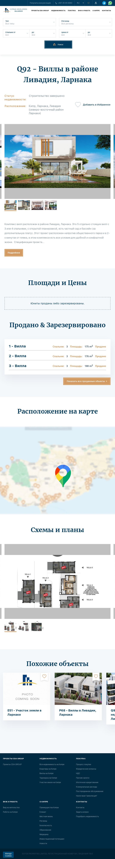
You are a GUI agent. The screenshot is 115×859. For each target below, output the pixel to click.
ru (78, 3)
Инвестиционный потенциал (52, 839)
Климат (43, 812)
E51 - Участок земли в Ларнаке (24, 712)
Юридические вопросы (86, 769)
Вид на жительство (11, 807)
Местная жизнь (46, 816)
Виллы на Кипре (46, 773)
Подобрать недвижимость (87, 816)
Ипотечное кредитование (87, 782)
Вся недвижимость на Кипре (52, 764)
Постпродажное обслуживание (89, 791)
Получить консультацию (40, 3)
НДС (78, 773)
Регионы (43, 821)
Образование (45, 830)
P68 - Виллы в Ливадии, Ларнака (77, 712)
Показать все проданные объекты (86, 381)
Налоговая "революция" (86, 796)
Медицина (44, 834)
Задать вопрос (82, 812)
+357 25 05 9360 (64, 3)
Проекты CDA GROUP (40, 10)
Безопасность (46, 825)
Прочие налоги (82, 778)
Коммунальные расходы (86, 787)
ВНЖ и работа (84, 10)
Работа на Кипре (10, 812)
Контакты (106, 10)
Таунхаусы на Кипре (48, 778)
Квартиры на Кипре (48, 769)
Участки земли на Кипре (50, 782)
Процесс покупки (83, 764)
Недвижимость (58, 10)
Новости (43, 843)
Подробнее (14, 253)
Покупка (72, 10)
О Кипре (96, 10)
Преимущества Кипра (49, 807)
